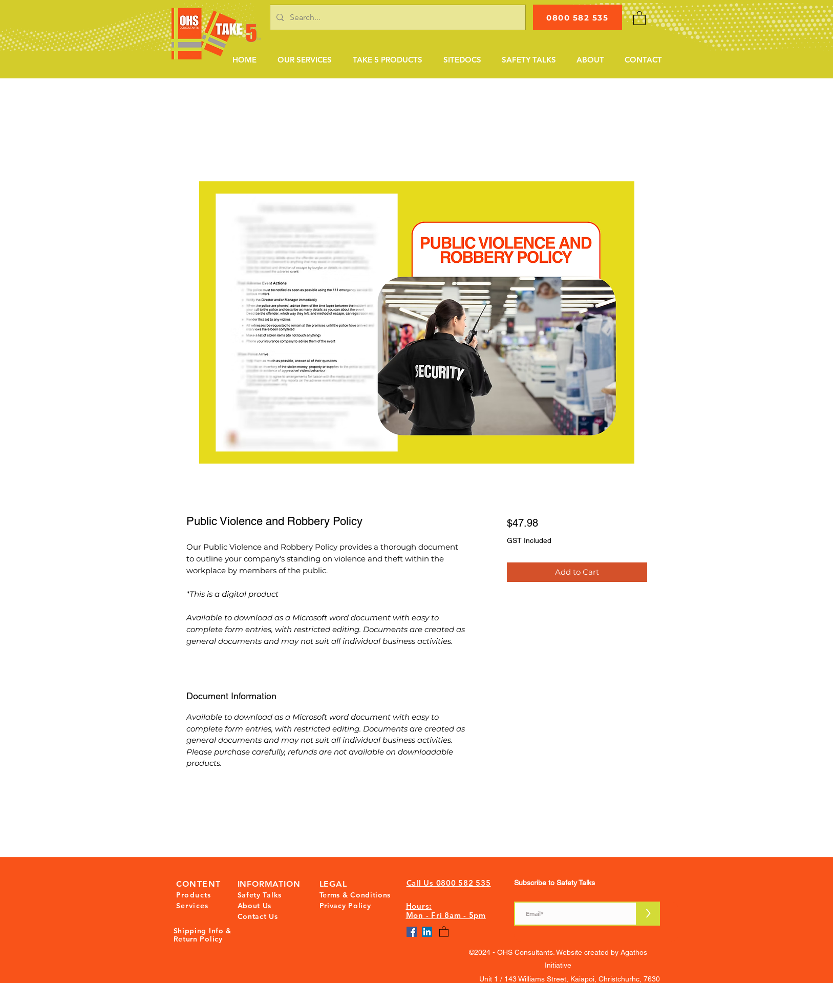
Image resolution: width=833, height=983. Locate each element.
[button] (304, 60)
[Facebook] (412, 932)
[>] (648, 914)
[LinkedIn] (427, 932)
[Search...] (397, 17)
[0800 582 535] (577, 17)
